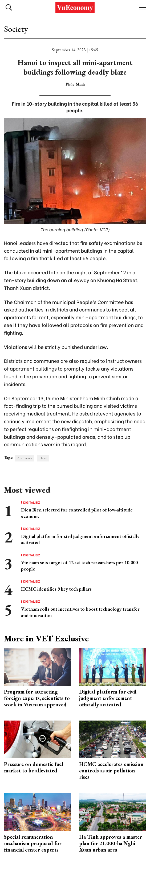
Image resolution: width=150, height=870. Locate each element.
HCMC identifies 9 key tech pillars (56, 589)
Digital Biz (31, 502)
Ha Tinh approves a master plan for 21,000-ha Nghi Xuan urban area (110, 843)
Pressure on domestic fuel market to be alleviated (33, 767)
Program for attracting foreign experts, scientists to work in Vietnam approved (37, 698)
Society (16, 28)
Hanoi (43, 458)
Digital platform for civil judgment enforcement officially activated (107, 698)
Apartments (24, 458)
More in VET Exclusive (46, 638)
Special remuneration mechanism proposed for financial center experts (33, 843)
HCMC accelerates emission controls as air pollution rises (111, 770)
